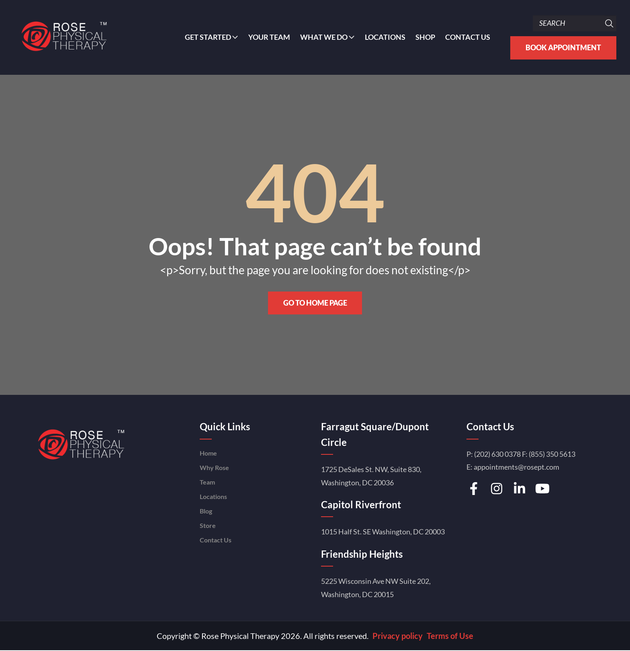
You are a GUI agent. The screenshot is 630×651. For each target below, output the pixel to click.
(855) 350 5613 (552, 454)
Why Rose (214, 468)
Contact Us (467, 37)
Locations (385, 37)
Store (208, 526)
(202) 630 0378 (497, 454)
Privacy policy (397, 636)
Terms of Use (450, 636)
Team (207, 482)
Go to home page (315, 303)
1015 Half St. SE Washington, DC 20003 (383, 532)
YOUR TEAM (269, 37)
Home (208, 453)
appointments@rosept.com (516, 467)
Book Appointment (563, 47)
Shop (425, 37)
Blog (206, 511)
